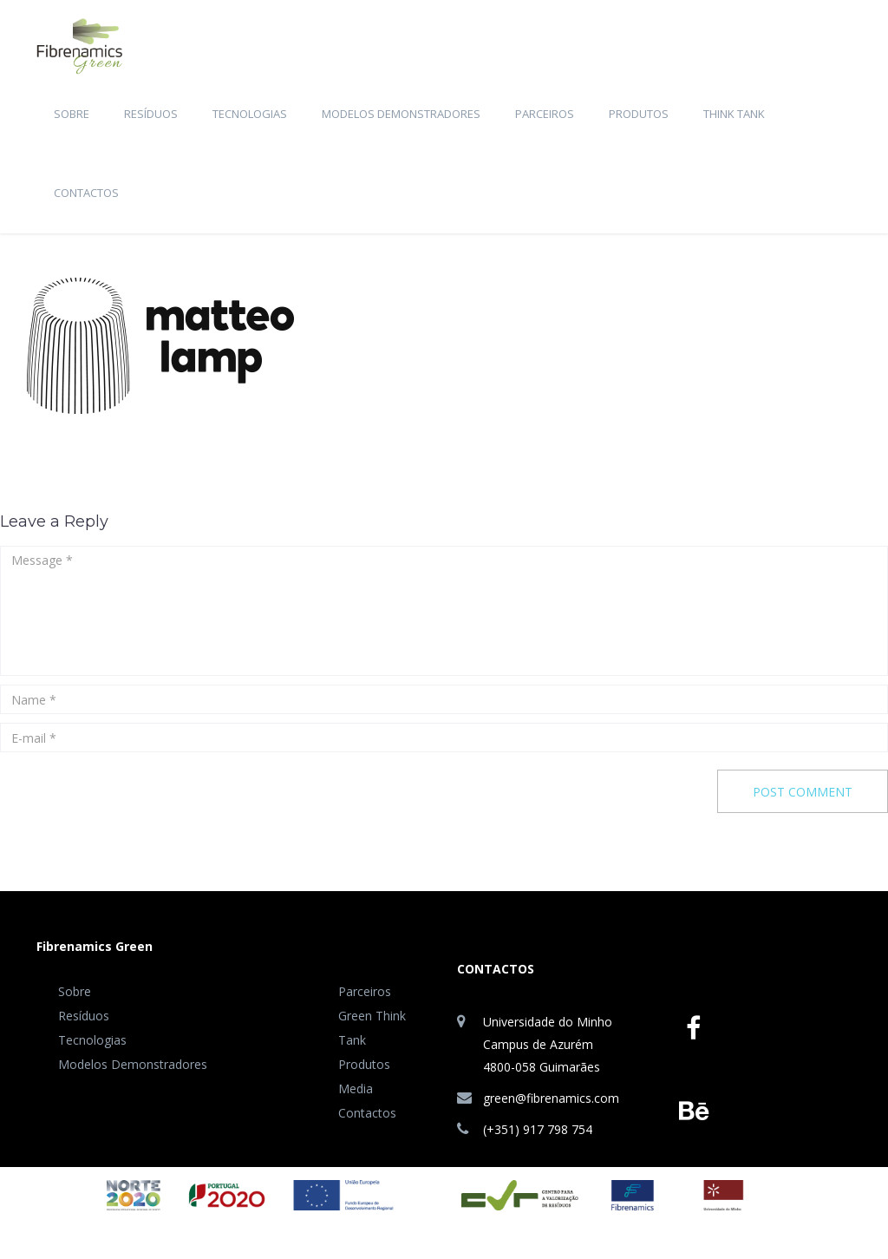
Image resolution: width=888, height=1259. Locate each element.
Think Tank (734, 113)
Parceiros (544, 113)
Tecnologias (249, 113)
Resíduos (151, 113)
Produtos (639, 113)
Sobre (71, 113)
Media (355, 1088)
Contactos (86, 192)
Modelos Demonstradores (401, 113)
